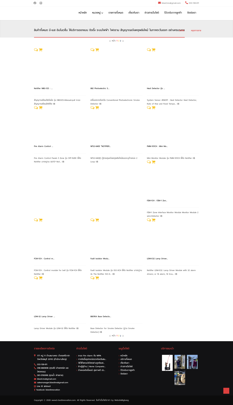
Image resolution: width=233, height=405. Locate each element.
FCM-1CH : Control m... (44, 258)
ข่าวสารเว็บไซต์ (152, 13)
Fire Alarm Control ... (43, 146)
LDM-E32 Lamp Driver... (157, 258)
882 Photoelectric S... (99, 88)
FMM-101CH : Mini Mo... (157, 146)
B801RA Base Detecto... (100, 316)
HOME (181, 30)
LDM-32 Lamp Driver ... (44, 316)
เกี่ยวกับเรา (134, 13)
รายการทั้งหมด (115, 13)
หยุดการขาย (196, 30)
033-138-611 (193, 3)
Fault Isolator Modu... (100, 258)
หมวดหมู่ (97, 13)
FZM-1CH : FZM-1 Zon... (157, 200)
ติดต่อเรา (191, 13)
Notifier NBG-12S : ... (43, 88)
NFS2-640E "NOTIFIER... (100, 146)
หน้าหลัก (83, 13)
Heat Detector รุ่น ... (156, 88)
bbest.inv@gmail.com (171, 3)
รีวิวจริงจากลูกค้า (173, 13)
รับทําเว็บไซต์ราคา (103, 400)
